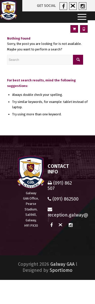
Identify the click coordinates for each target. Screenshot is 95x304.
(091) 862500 (63, 199)
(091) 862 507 (60, 185)
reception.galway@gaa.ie (63, 212)
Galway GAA (62, 264)
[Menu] (80, 17)
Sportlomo (61, 270)
